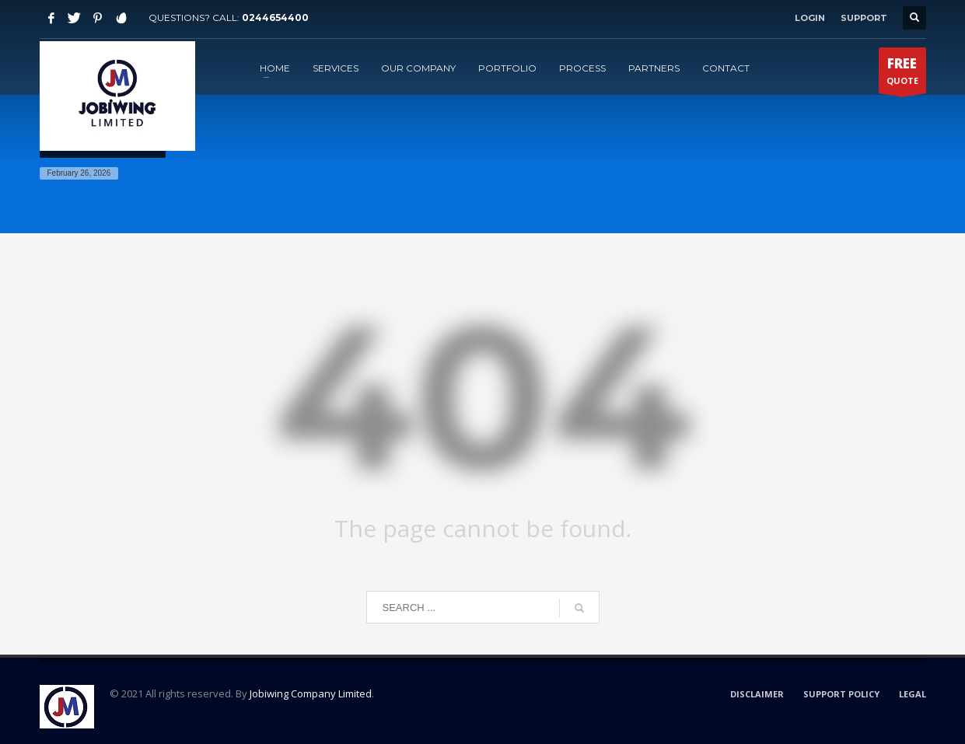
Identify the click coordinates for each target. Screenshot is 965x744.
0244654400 (275, 17)
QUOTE (902, 73)
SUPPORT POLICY (841, 694)
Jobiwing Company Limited (311, 693)
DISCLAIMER (757, 694)
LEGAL (912, 694)
